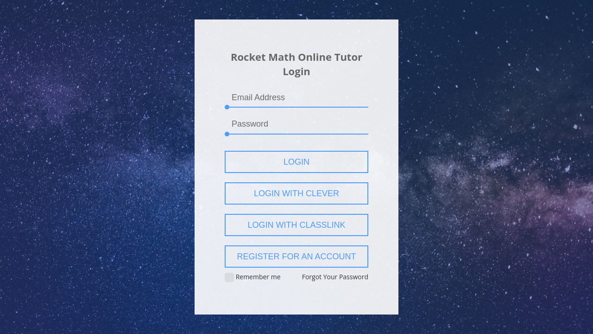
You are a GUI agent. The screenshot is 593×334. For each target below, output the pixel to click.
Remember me (253, 277)
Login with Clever (296, 193)
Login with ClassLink (296, 225)
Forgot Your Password (335, 276)
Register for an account (296, 256)
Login (296, 162)
